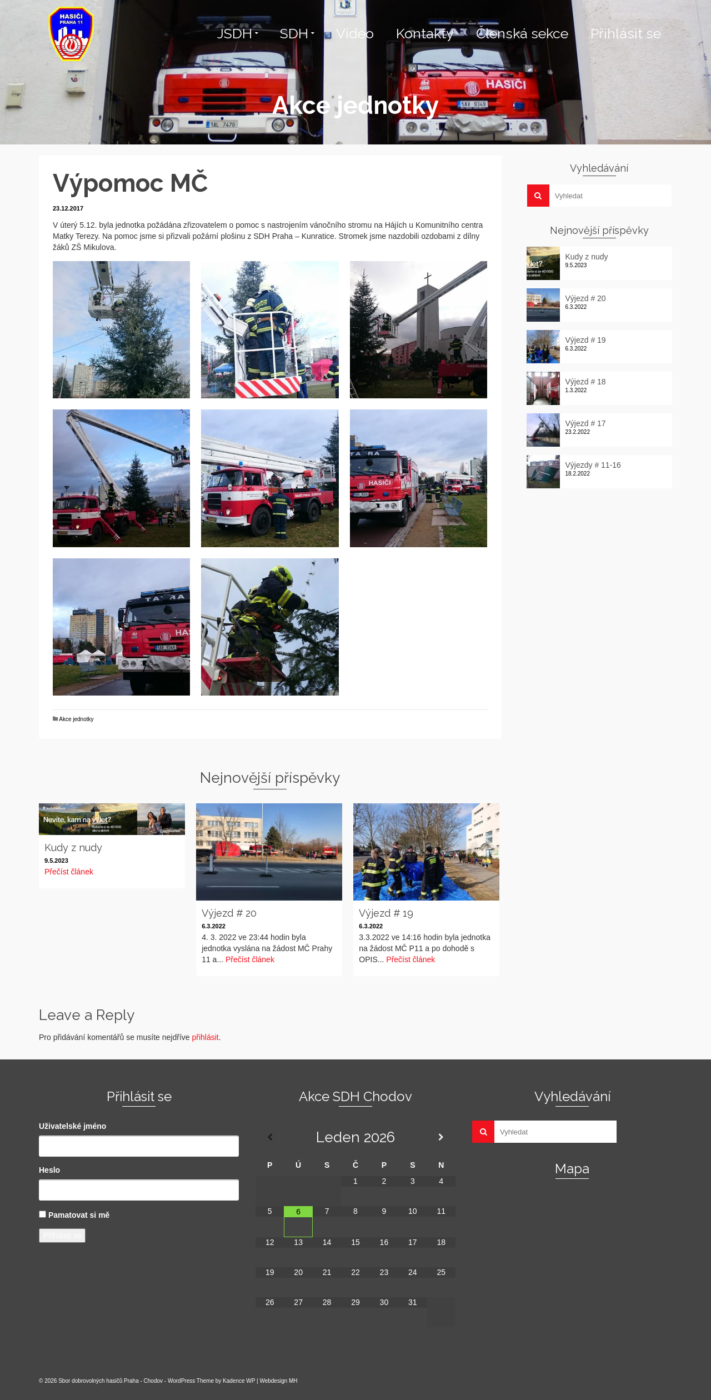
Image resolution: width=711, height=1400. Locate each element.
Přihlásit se (62, 1235)
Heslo (49, 1170)
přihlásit (205, 1037)
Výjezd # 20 (585, 298)
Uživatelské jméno (72, 1126)
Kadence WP (239, 1381)
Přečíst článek (68, 871)
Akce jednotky (76, 719)
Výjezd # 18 (585, 381)
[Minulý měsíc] (270, 1137)
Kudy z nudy (586, 256)
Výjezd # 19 (585, 340)
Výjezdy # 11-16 (593, 465)
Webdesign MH (278, 1381)
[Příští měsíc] (441, 1137)
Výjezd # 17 (585, 423)
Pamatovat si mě (79, 1215)
